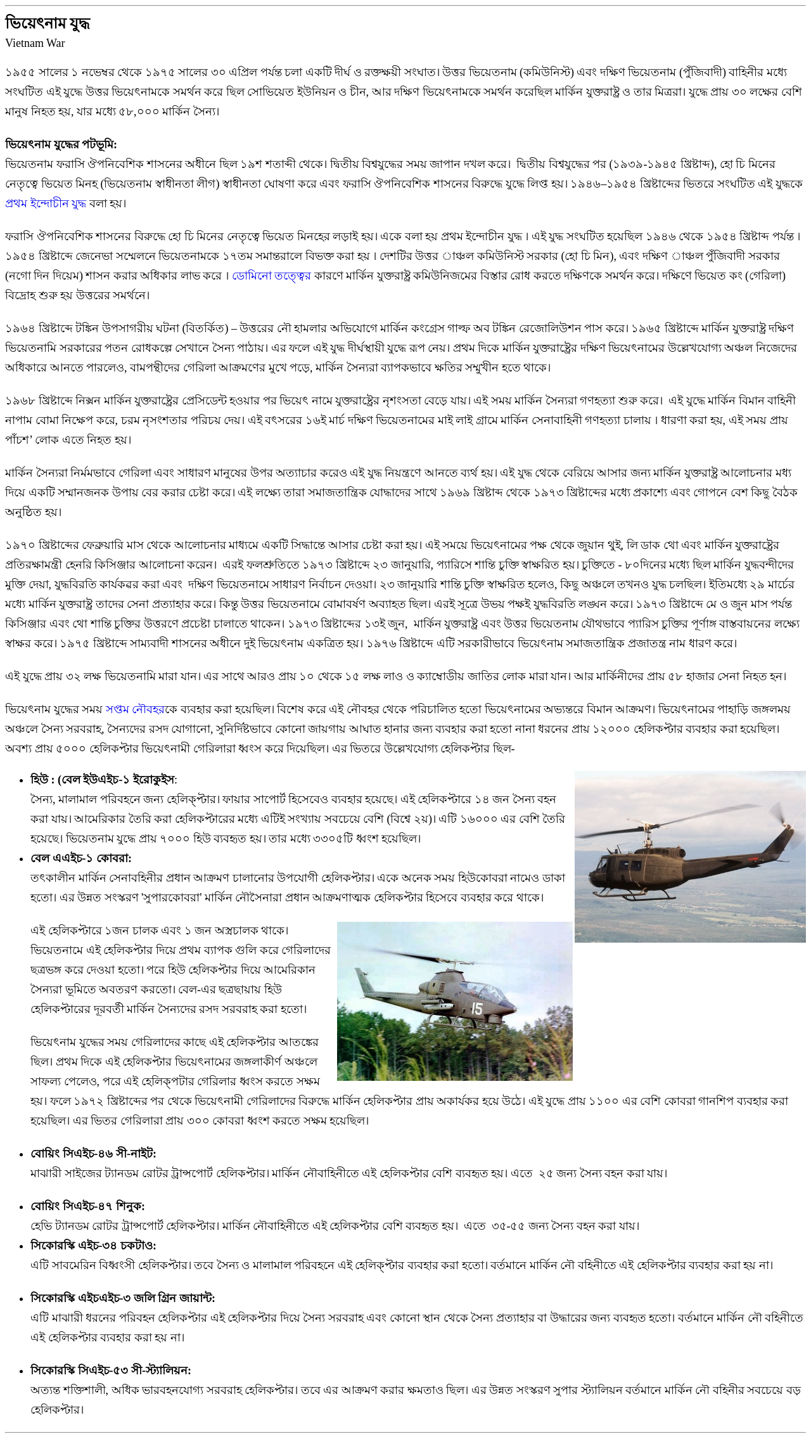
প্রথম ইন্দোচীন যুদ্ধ (47, 203)
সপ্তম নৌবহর (135, 709)
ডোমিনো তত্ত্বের (273, 275)
